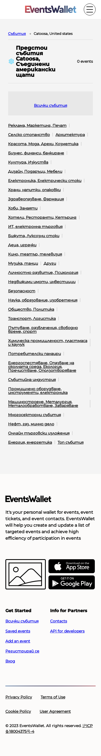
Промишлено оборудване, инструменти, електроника (38, 390)
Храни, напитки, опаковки (34, 189)
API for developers (67, 631)
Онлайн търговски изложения (38, 433)
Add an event (17, 641)
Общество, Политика (31, 309)
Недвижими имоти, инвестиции (41, 281)
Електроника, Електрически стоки (44, 180)
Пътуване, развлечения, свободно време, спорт (43, 329)
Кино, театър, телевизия (35, 254)
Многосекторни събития (34, 414)
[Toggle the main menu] (90, 9)
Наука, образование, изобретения (42, 300)
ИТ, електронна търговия (35, 226)
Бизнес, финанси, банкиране (36, 153)
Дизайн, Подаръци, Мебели (35, 171)
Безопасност (21, 291)
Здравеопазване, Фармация (36, 199)
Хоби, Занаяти (22, 208)
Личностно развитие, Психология (43, 272)
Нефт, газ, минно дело (31, 424)
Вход (10, 661)
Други (50, 263)
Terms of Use (53, 697)
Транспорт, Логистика (32, 318)
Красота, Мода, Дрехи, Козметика (43, 143)
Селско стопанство (29, 134)
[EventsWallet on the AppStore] (71, 566)
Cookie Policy (18, 711)
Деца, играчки (22, 245)
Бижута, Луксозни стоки (33, 235)
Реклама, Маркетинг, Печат (37, 125)
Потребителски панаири (34, 353)
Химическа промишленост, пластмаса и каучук (47, 342)
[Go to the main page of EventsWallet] (50, 10)
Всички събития (50, 105)
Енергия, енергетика (30, 442)
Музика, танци (23, 263)
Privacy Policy (18, 697)
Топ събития (70, 442)
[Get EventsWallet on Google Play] (71, 582)
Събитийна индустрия (32, 379)
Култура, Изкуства (28, 162)
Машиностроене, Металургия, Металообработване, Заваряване (43, 403)
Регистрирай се (22, 651)
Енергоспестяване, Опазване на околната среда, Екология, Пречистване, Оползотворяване (42, 366)
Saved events (17, 631)
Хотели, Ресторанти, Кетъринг (42, 217)
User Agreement (55, 711)
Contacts (58, 621)
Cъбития (17, 33)
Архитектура (70, 134)
